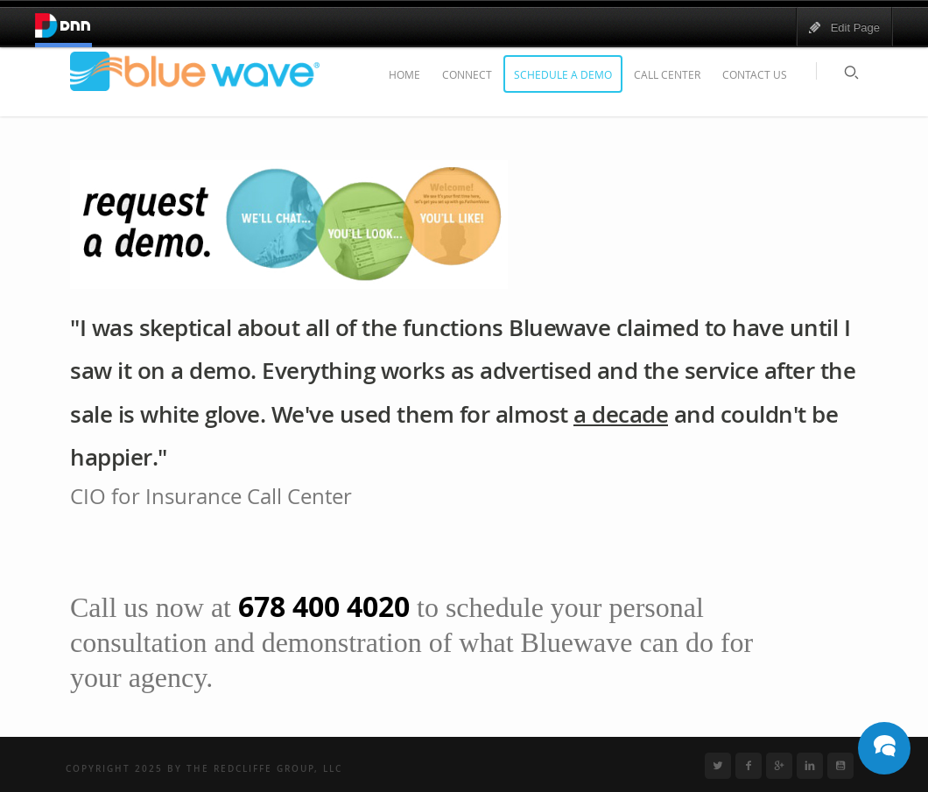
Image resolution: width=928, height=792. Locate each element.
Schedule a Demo (563, 74)
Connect (467, 74)
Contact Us (754, 74)
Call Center (667, 74)
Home (404, 74)
